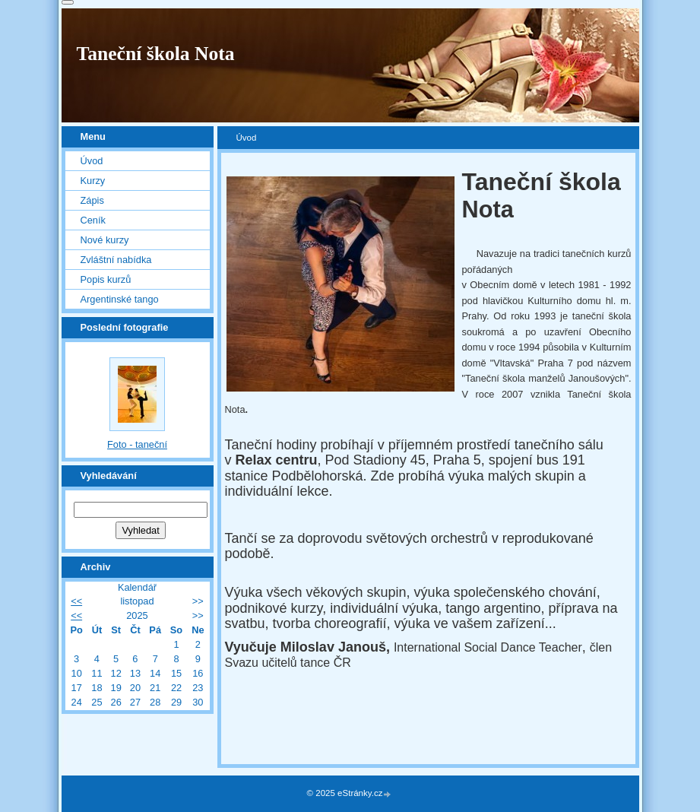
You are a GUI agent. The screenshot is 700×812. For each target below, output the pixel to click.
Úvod (92, 161)
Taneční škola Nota (156, 54)
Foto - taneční (137, 444)
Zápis (92, 200)
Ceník (93, 220)
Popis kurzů (106, 279)
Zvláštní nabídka (116, 259)
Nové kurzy (105, 240)
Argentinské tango (120, 299)
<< (76, 601)
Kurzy (93, 180)
